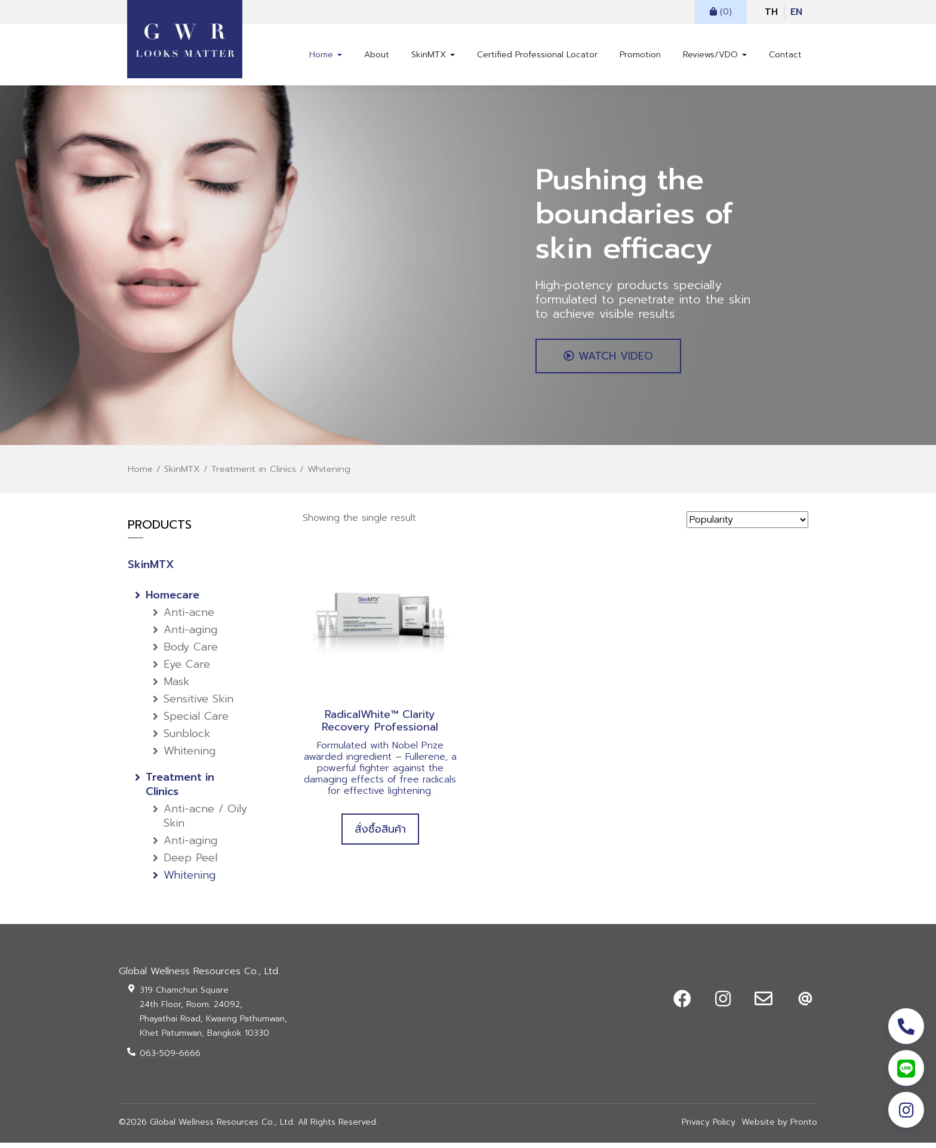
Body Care (191, 652)
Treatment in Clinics (253, 474)
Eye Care (187, 669)
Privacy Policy (708, 1127)
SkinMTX (433, 54)
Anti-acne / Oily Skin (205, 821)
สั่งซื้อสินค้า (380, 833)
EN (796, 12)
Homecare (172, 600)
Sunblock (187, 739)
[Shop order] (747, 525)
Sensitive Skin (198, 704)
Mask (176, 687)
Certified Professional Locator (537, 54)
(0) (721, 11)
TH (771, 12)
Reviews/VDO (715, 54)
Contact (785, 54)
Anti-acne (189, 617)
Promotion (640, 54)
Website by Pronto (779, 1127)
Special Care (196, 721)
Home (325, 54)
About (376, 54)
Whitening (189, 756)
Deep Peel (190, 863)
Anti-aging (190, 635)
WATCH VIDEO (611, 360)
